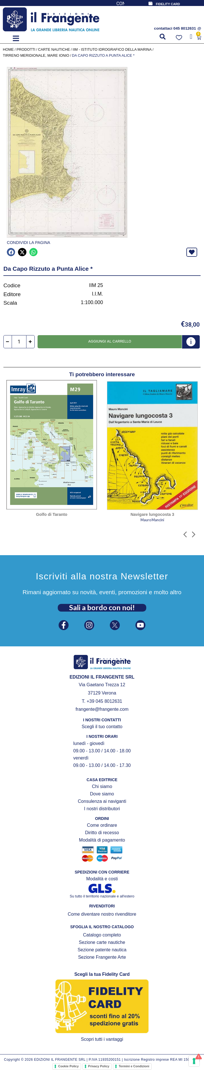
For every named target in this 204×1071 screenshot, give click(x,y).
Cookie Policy (68, 1066)
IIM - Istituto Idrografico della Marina (112, 49)
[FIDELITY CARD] (151, 3)
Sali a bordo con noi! (102, 607)
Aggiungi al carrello (109, 341)
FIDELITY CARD (168, 4)
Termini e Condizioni (134, 1066)
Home (8, 49)
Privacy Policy (99, 1066)
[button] (16, 38)
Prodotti (26, 49)
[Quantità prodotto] (19, 341)
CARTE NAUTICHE (54, 49)
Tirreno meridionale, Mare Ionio (36, 55)
